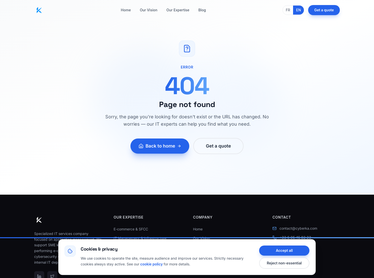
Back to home (159, 146)
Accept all (284, 250)
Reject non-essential (284, 263)
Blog (202, 10)
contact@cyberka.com (298, 228)
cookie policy (151, 264)
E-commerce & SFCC (131, 229)
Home (126, 10)
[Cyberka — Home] (39, 10)
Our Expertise (177, 10)
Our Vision (148, 10)
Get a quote (324, 10)
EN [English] (298, 10)
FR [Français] (288, 10)
